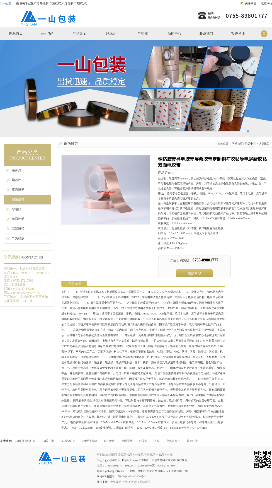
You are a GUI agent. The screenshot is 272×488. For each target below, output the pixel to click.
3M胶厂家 (48, 440)
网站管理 (144, 481)
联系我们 (206, 33)
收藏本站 (266, 3)
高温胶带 (18, 228)
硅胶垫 (143, 440)
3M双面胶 (112, 454)
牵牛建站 (115, 481)
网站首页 (16, 33)
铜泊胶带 (109, 440)
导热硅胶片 (173, 440)
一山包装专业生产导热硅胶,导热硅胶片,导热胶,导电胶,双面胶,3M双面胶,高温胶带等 (67, 3)
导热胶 (143, 33)
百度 (157, 440)
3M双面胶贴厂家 (25, 440)
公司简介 (47, 33)
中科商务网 (130, 481)
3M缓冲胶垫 (89, 440)
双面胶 (101, 454)
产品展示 (79, 33)
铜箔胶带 (18, 199)
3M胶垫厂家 (68, 440)
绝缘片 (111, 33)
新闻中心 (174, 33)
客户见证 (238, 33)
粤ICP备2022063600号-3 (131, 476)
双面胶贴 (18, 189)
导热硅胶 (18, 238)
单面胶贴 (18, 219)
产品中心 (250, 143)
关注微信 (250, 3)
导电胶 (16, 209)
